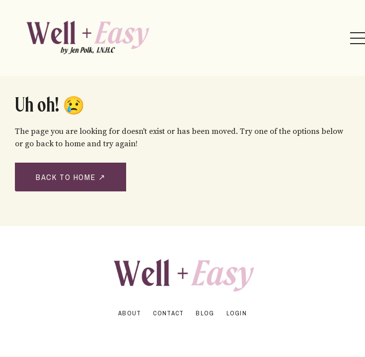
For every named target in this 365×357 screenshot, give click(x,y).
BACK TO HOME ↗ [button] (70, 177)
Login (236, 313)
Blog (205, 313)
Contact (168, 313)
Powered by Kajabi (182, 329)
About (129, 313)
